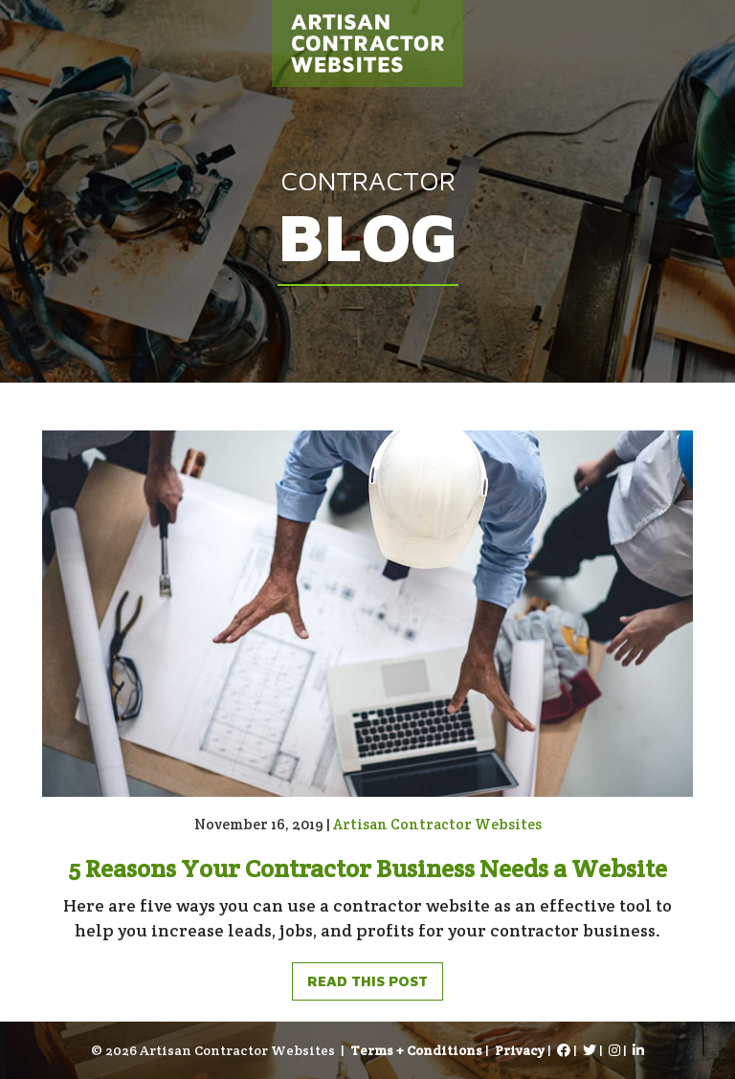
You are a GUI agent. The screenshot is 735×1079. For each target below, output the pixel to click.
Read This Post (367, 981)
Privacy (520, 1050)
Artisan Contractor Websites (437, 824)
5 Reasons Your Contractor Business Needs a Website (367, 868)
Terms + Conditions (416, 1050)
